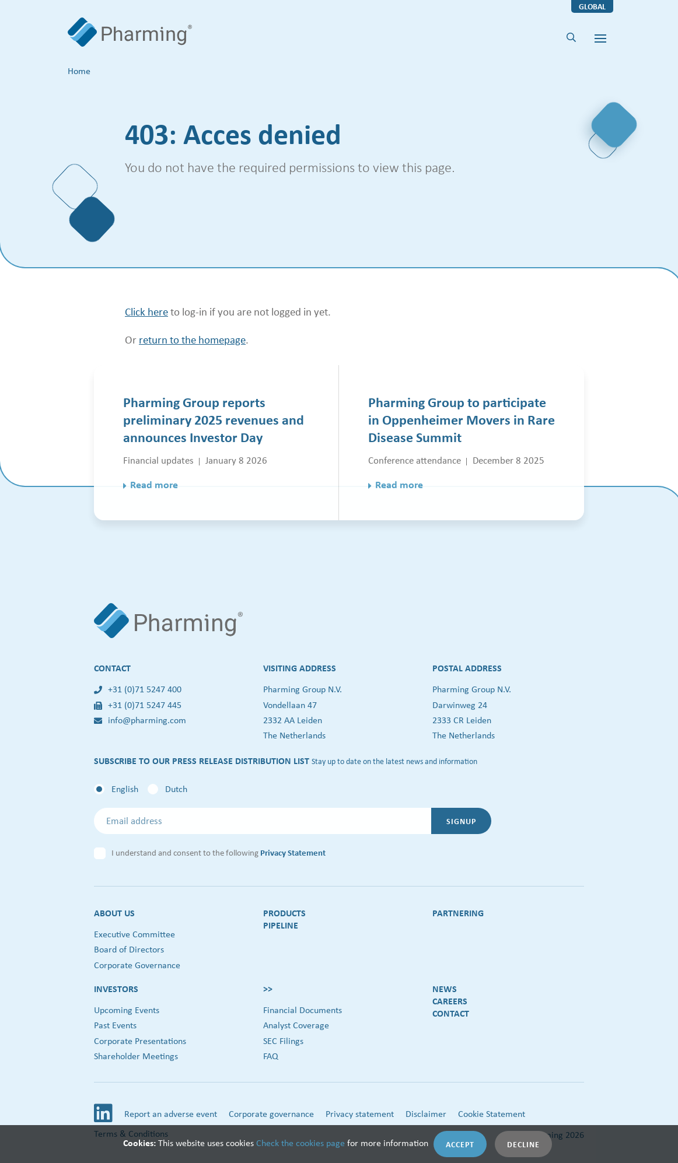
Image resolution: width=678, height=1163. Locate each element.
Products (284, 912)
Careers (449, 1000)
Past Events (115, 1025)
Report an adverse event (170, 1114)
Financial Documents (302, 1010)
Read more (154, 484)
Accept (460, 1144)
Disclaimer (426, 1114)
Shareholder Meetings (136, 1056)
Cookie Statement (491, 1114)
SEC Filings (283, 1041)
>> (267, 988)
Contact (450, 1013)
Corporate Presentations (140, 1041)
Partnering (458, 912)
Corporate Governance (137, 965)
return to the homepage (192, 339)
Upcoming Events (126, 1010)
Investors (116, 988)
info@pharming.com (140, 720)
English (124, 789)
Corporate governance (271, 1114)
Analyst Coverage (296, 1025)
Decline (523, 1144)
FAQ (270, 1056)
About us (114, 912)
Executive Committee (134, 934)
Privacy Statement (293, 852)
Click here (146, 311)
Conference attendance (414, 460)
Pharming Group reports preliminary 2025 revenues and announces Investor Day (213, 419)
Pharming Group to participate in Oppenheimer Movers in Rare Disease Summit (461, 419)
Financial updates (158, 460)
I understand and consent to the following (218, 852)
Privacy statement (360, 1114)
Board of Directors (129, 949)
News (444, 988)
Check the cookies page (300, 1143)
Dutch (176, 789)
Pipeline (280, 925)
